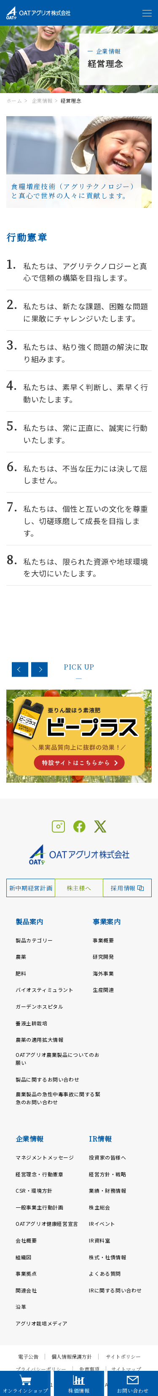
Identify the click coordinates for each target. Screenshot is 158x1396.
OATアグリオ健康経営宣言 (47, 1223)
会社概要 (26, 1240)
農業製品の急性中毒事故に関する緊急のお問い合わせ (58, 1097)
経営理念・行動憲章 (39, 1174)
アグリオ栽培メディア (42, 1323)
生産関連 (103, 989)
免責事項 (89, 1369)
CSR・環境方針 (34, 1190)
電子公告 (28, 1357)
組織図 (24, 1257)
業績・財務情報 (107, 1190)
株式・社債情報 (107, 1257)
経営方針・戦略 (107, 1174)
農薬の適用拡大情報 (39, 1039)
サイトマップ (126, 1369)
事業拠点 (26, 1273)
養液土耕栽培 (32, 1023)
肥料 (21, 973)
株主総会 (99, 1207)
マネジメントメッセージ (45, 1157)
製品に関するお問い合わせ (47, 1079)
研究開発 (103, 956)
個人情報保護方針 (71, 1357)
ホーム (14, 100)
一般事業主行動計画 (39, 1207)
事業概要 (103, 940)
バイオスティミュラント (45, 989)
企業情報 (42, 100)
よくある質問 (105, 1273)
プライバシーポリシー (41, 1369)
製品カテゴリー (34, 940)
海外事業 (103, 973)
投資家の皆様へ (107, 1157)
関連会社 (26, 1290)
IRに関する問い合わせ (115, 1290)
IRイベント (102, 1223)
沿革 (21, 1306)
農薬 (21, 956)
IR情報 (100, 1139)
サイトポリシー (123, 1357)
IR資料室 (99, 1240)
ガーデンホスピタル (39, 1006)
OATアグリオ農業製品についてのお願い (57, 1058)
